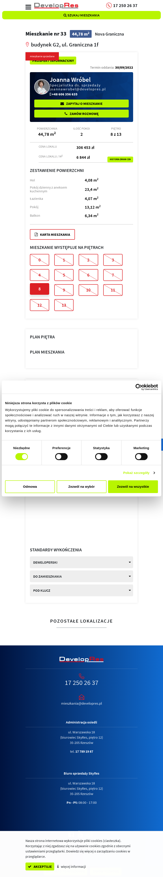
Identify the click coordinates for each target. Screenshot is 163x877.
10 (88, 290)
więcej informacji (71, 866)
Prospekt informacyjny (53, 60)
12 (39, 305)
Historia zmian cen (120, 159)
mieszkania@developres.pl (81, 703)
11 (113, 290)
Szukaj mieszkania (81, 15)
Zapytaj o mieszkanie (81, 103)
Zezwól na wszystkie (133, 486)
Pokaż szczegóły (136, 473)
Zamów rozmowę (82, 113)
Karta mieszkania (52, 234)
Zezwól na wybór (81, 486)
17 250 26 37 (81, 682)
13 (64, 305)
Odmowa (30, 486)
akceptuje (40, 866)
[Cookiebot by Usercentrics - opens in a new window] (139, 387)
